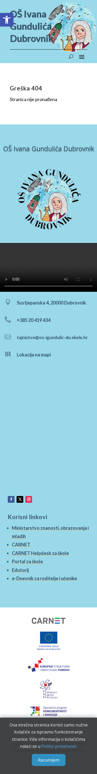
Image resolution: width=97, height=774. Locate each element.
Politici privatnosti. (59, 746)
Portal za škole (28, 561)
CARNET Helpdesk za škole (40, 553)
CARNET (22, 545)
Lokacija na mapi (34, 355)
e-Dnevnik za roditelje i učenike (44, 577)
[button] (6, 20)
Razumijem (48, 760)
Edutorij (21, 569)
